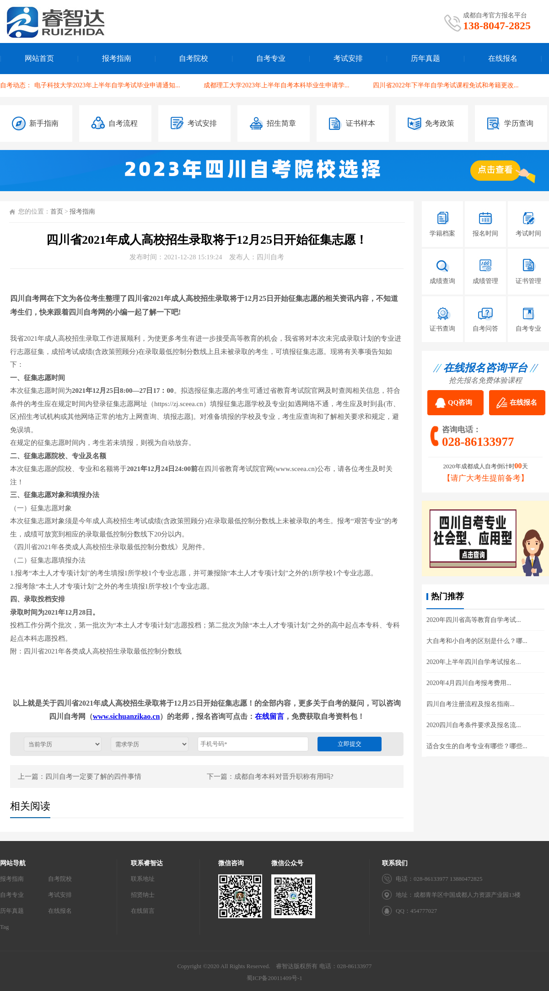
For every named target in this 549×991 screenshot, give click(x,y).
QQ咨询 (460, 402)
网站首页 (39, 58)
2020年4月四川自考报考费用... (468, 683)
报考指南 (116, 58)
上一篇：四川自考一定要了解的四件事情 (79, 776)
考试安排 (348, 58)
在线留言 (269, 716)
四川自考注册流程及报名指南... (470, 704)
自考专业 (270, 58)
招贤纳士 (143, 894)
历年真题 (425, 58)
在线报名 (502, 58)
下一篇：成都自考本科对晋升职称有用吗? (270, 776)
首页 (56, 211)
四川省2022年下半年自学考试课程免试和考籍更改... (446, 85)
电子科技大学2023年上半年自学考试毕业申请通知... (107, 85)
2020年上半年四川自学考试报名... (473, 662)
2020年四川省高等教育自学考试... (473, 619)
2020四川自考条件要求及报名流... (473, 725)
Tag (4, 926)
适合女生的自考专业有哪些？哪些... (476, 746)
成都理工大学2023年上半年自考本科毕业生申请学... (277, 85)
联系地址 (143, 878)
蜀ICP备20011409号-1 (274, 978)
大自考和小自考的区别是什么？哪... (476, 640)
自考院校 (193, 58)
